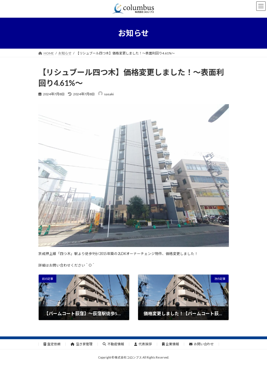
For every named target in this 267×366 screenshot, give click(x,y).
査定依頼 (52, 344)
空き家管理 (81, 344)
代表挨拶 (143, 344)
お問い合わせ (201, 344)
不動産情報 (113, 344)
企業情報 (170, 344)
